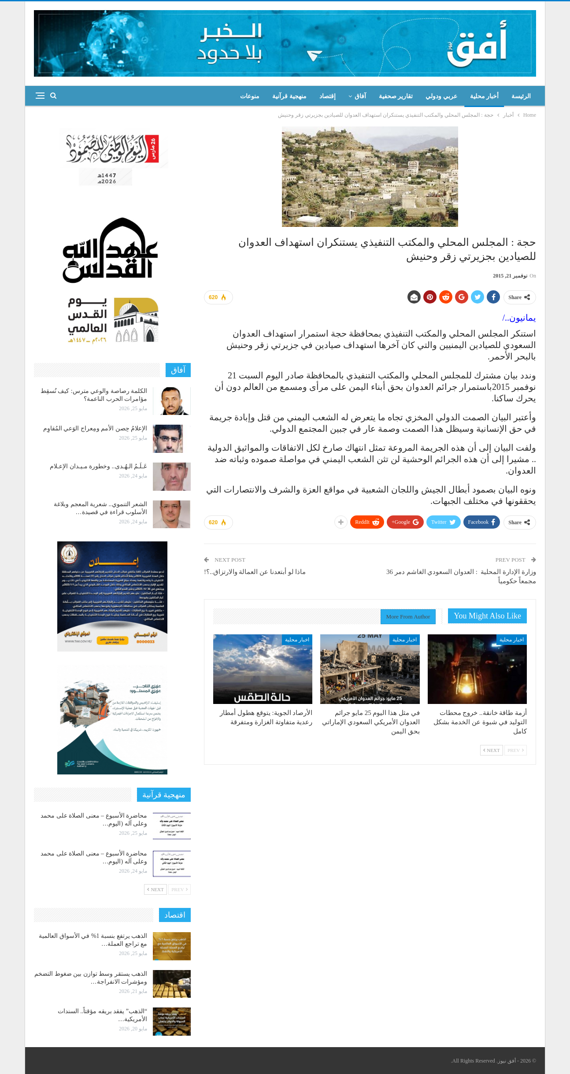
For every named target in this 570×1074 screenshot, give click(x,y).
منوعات (249, 96)
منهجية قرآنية (289, 96)
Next (491, 750)
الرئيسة (521, 96)
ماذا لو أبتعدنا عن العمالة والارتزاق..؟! (255, 571)
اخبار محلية (512, 640)
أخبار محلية (484, 96)
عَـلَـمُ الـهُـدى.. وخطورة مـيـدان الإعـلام (98, 466)
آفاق (360, 96)
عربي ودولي (441, 96)
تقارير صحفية (396, 96)
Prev (515, 750)
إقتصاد (327, 96)
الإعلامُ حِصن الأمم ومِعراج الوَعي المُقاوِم (95, 428)
